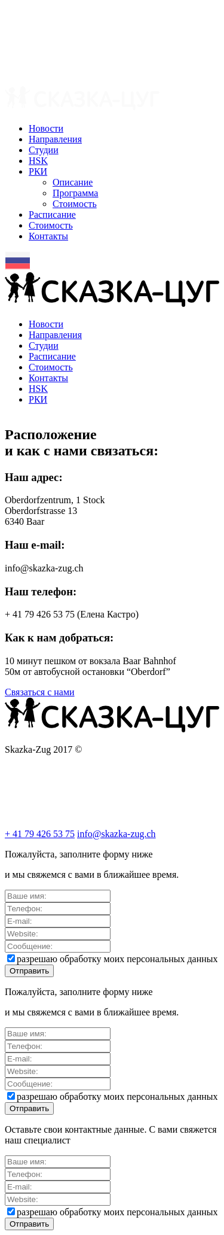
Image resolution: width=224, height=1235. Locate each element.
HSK (38, 161)
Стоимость (75, 204)
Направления (55, 139)
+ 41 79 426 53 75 (40, 834)
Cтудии (44, 150)
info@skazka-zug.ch (116, 834)
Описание (73, 182)
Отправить (29, 970)
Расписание (52, 214)
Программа (75, 193)
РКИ (38, 171)
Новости (46, 128)
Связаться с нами (40, 692)
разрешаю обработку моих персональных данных (112, 959)
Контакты (48, 236)
